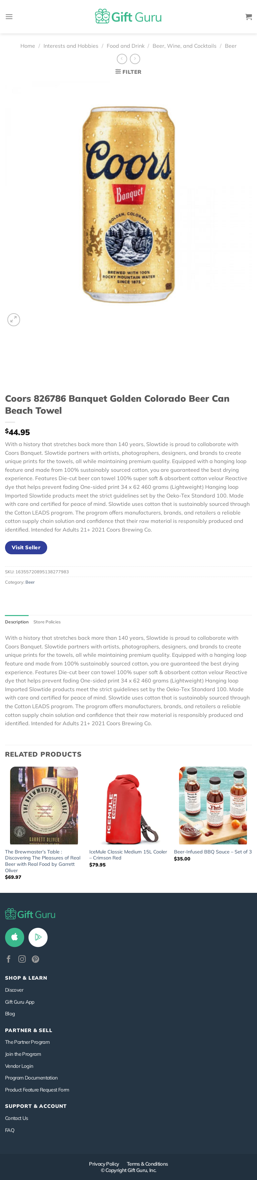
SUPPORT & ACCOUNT (36, 1106)
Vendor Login (19, 1066)
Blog (10, 1013)
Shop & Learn (26, 978)
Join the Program (23, 1054)
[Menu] (9, 16)
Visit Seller (26, 547)
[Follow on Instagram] (22, 960)
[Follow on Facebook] (8, 960)
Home (27, 45)
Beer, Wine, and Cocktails (185, 45)
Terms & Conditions (147, 1164)
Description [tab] (17, 621)
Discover (14, 990)
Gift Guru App (19, 1002)
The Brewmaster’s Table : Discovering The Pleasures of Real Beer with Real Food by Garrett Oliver (42, 861)
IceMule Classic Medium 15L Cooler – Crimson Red (128, 855)
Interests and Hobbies (71, 45)
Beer (231, 45)
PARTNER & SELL (29, 1030)
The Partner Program (27, 1042)
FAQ (9, 1130)
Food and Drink (126, 45)
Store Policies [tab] (47, 621)
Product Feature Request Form (37, 1090)
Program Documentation (31, 1077)
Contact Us (16, 1118)
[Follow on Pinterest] (35, 960)
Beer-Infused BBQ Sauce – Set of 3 (213, 852)
